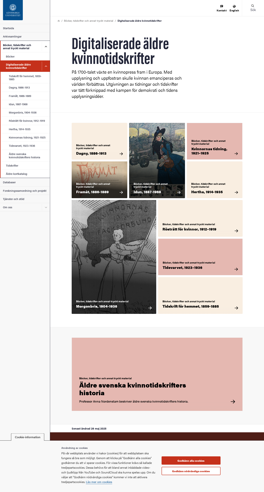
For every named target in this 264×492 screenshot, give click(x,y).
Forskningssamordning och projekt (24, 190)
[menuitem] (221, 8)
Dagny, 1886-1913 (19, 87)
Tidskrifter (12, 165)
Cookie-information (27, 437)
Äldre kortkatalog (16, 174)
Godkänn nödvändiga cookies (191, 471)
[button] (253, 8)
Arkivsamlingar (12, 36)
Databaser (9, 182)
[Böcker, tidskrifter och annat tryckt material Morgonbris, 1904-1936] (114, 257)
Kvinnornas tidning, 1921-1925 (27, 137)
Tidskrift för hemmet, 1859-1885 (25, 77)
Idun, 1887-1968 (18, 104)
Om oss (7, 207)
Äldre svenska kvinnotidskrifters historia (24, 155)
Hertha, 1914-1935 (19, 129)
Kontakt (222, 8)
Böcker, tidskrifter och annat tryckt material (17, 46)
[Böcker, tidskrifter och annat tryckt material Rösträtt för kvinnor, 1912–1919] (200, 218)
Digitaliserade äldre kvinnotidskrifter (18, 65)
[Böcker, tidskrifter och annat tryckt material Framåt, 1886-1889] (99, 179)
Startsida (8, 28)
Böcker (10, 56)
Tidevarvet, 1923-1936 (22, 145)
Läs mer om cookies (99, 482)
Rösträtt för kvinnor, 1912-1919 (27, 120)
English (234, 8)
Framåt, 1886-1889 (20, 96)
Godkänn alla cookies (190, 460)
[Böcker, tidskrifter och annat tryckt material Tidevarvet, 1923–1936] (200, 257)
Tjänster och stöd (13, 199)
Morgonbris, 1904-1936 (22, 112)
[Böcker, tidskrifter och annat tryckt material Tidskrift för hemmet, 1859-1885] (200, 295)
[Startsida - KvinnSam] (25, 12)
